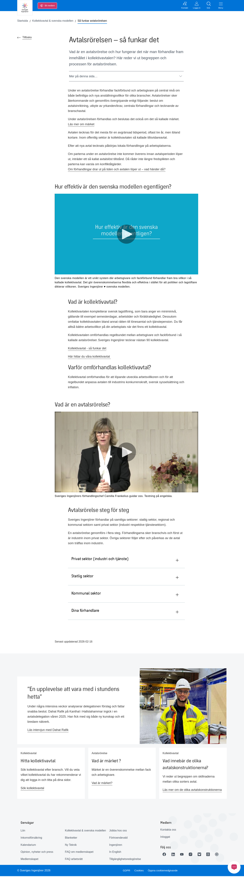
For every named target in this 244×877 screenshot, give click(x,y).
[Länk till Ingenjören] (222, 855)
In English (115, 852)
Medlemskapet (29, 859)
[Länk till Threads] (213, 855)
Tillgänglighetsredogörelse (125, 859)
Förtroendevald (118, 838)
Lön (23, 831)
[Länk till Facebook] (165, 855)
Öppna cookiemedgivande (164, 871)
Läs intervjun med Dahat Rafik (47, 730)
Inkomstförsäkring (31, 838)
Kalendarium (28, 845)
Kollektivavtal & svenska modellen (85, 831)
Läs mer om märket (81, 125)
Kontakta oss (168, 830)
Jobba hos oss (118, 831)
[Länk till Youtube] (184, 855)
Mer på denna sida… (125, 77)
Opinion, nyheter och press (37, 852)
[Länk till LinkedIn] (175, 855)
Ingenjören (115, 845)
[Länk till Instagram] (194, 855)
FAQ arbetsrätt (74, 859)
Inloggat (165, 837)
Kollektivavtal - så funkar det (87, 349)
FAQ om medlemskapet (79, 852)
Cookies (139, 871)
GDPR (126, 871)
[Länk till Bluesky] (203, 855)
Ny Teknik (71, 845)
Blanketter (71, 838)
